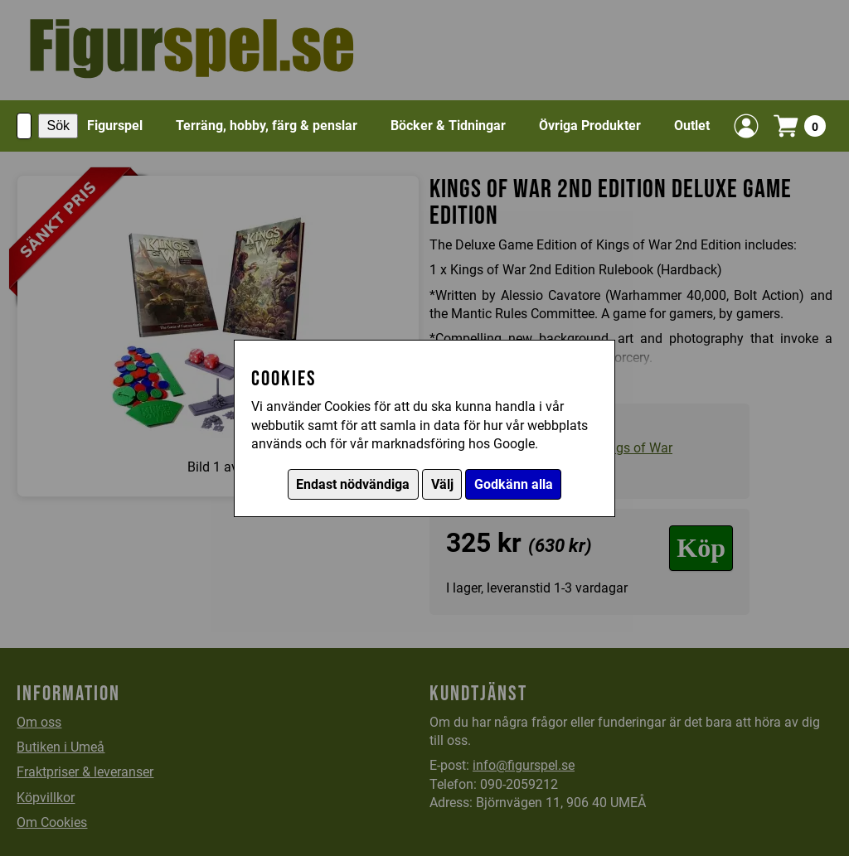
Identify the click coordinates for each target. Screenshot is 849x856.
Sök (58, 125)
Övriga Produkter (590, 125)
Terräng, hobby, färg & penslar (266, 125)
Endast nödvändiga (353, 484)
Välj (442, 484)
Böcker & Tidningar (448, 125)
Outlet (692, 125)
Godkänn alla (513, 484)
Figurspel (115, 125)
